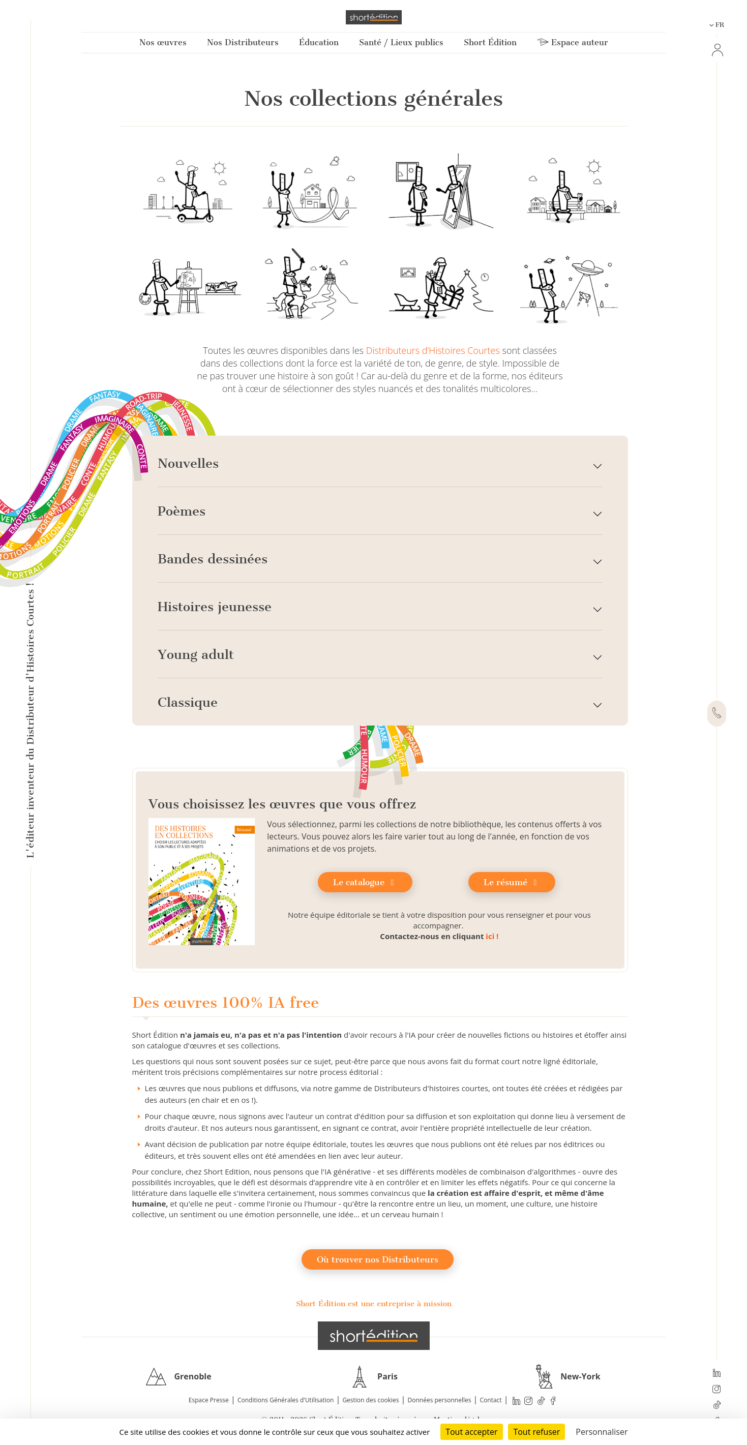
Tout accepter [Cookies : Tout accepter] (471, 1431)
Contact (491, 1400)
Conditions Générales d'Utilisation (285, 1400)
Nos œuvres (163, 42)
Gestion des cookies (370, 1400)
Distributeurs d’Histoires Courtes (433, 350)
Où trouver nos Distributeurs (377, 1259)
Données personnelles (439, 1400)
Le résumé (512, 882)
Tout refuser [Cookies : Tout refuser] (536, 1431)
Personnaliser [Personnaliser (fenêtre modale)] (602, 1431)
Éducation (319, 42)
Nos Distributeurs (243, 42)
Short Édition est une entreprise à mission (374, 1303)
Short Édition (490, 42)
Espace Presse (209, 1400)
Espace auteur (572, 42)
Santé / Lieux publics (401, 42)
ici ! (492, 936)
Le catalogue (365, 882)
